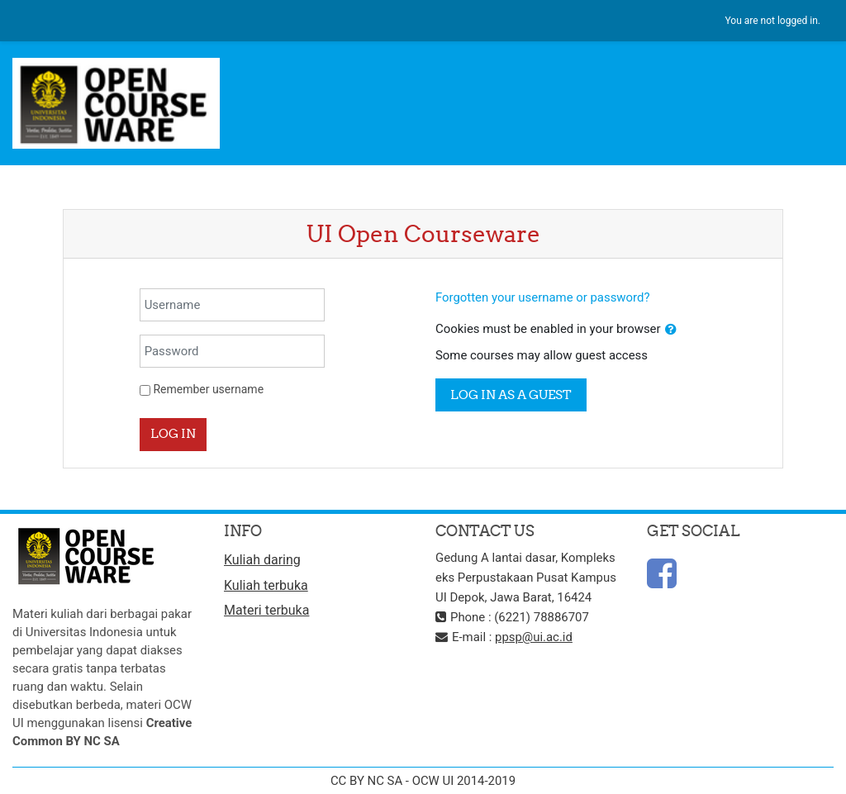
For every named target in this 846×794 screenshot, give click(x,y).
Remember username (208, 389)
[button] (670, 330)
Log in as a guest (511, 394)
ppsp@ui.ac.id (534, 637)
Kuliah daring (262, 560)
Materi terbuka (266, 610)
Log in (173, 433)
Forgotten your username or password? (542, 297)
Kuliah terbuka (266, 585)
